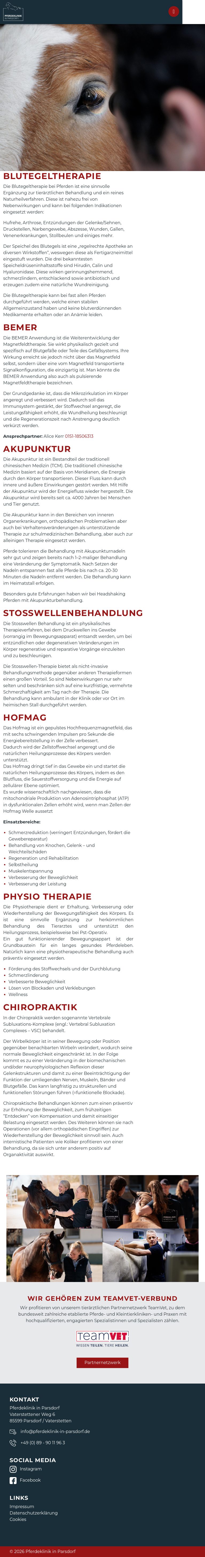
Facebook (25, 1480)
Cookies (18, 1519)
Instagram (26, 1468)
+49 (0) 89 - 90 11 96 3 (43, 1442)
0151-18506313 (79, 436)
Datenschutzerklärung (34, 1513)
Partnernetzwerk (103, 1362)
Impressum (22, 1506)
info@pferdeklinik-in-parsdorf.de (55, 1431)
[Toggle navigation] (190, 11)
